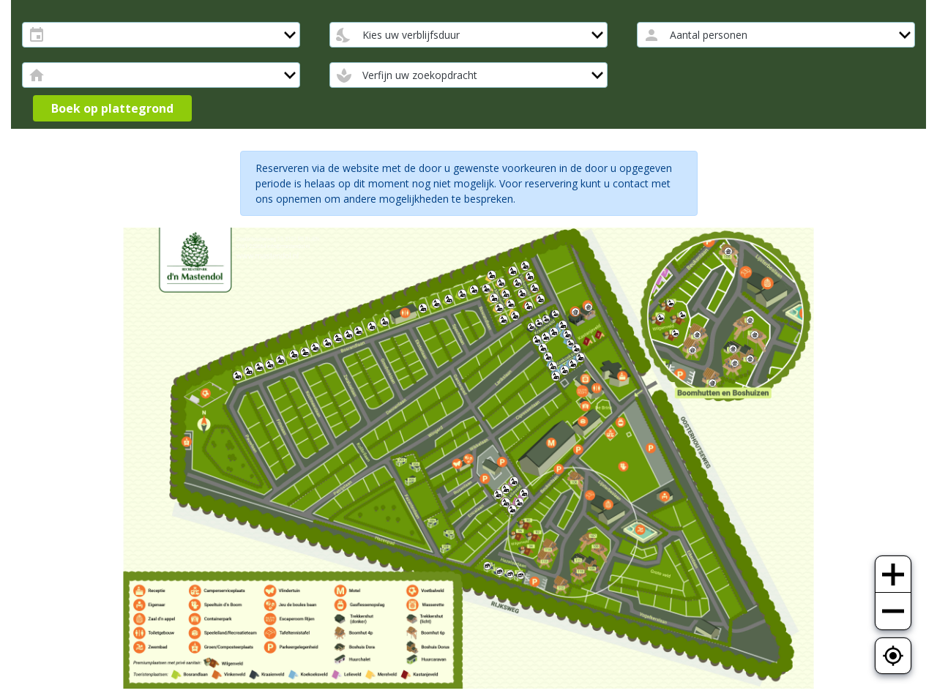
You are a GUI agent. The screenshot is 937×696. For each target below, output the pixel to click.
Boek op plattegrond (112, 108)
